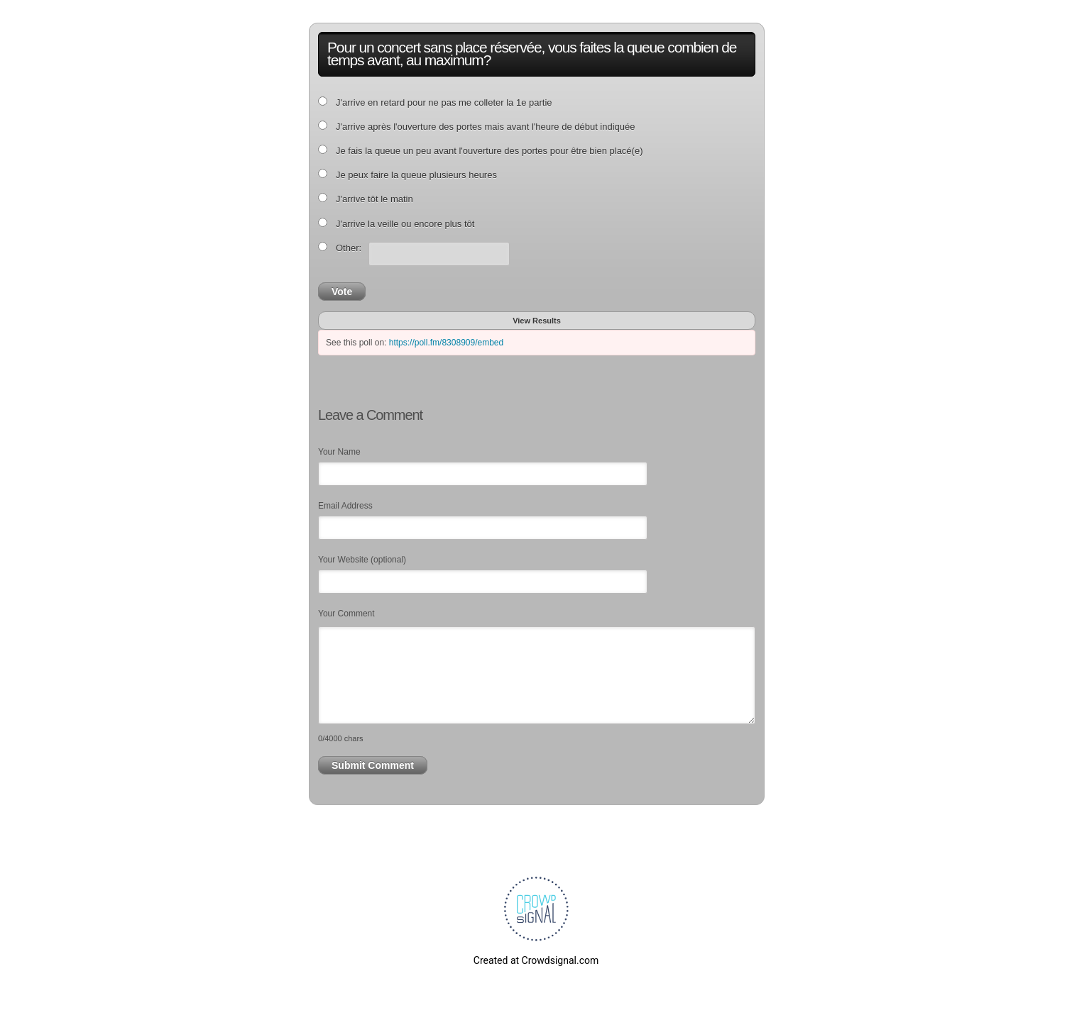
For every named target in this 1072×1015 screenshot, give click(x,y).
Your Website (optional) (362, 560)
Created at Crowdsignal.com (536, 960)
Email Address (345, 506)
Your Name (339, 452)
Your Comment (346, 614)
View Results (537, 320)
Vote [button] (342, 291)
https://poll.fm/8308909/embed (446, 343)
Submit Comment (373, 765)
